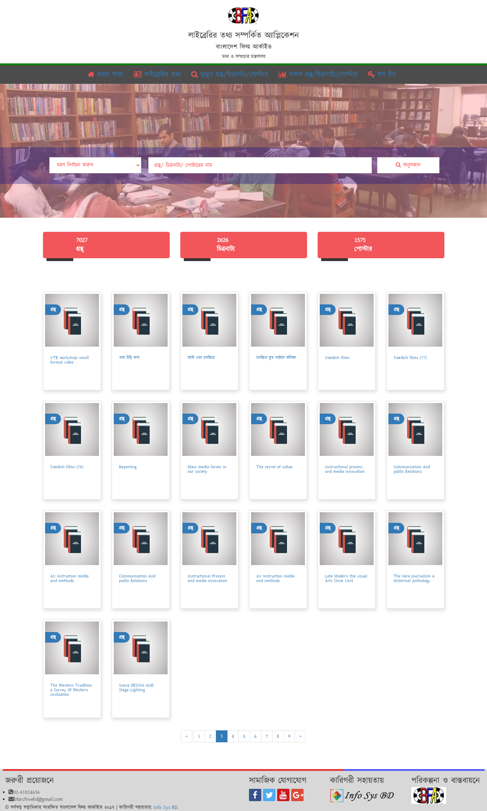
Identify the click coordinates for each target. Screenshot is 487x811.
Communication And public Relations (412, 469)
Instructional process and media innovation (345, 469)
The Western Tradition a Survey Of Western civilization (71, 690)
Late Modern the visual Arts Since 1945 (346, 578)
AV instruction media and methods (69, 578)
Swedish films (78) (66, 467)
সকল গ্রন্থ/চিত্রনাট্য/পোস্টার (318, 75)
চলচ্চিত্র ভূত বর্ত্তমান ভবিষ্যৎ (276, 358)
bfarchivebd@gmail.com (35, 799)
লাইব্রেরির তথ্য (157, 75)
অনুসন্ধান (408, 165)
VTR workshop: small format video (69, 360)
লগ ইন (382, 75)
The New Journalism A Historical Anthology (414, 578)
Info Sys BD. (166, 807)
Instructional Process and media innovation (207, 578)
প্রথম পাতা (105, 75)
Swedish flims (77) (410, 358)
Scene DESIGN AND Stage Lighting (136, 687)
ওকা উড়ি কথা (129, 358)
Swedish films (337, 358)
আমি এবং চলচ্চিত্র (201, 358)
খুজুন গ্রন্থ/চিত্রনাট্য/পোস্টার (229, 75)
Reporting (128, 467)
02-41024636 (24, 792)
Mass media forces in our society (207, 469)
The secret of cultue (274, 467)
